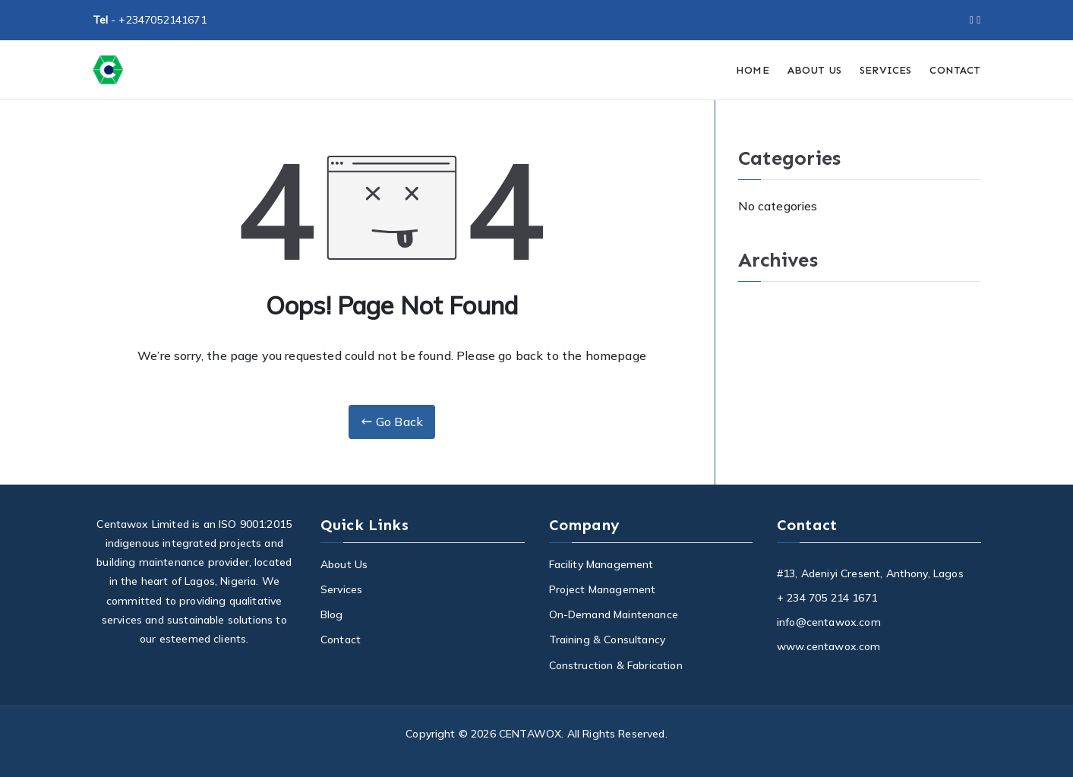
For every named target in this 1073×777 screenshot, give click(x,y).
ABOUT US (814, 70)
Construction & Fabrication (616, 665)
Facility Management (601, 564)
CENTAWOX (530, 734)
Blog (331, 614)
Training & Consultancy (607, 639)
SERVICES (885, 70)
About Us (344, 564)
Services (341, 589)
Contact (340, 639)
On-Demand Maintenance (613, 614)
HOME (752, 70)
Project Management (602, 589)
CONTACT (954, 70)
